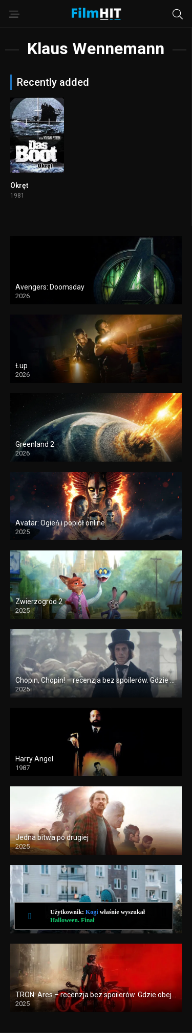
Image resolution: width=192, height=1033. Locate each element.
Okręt (19, 185)
